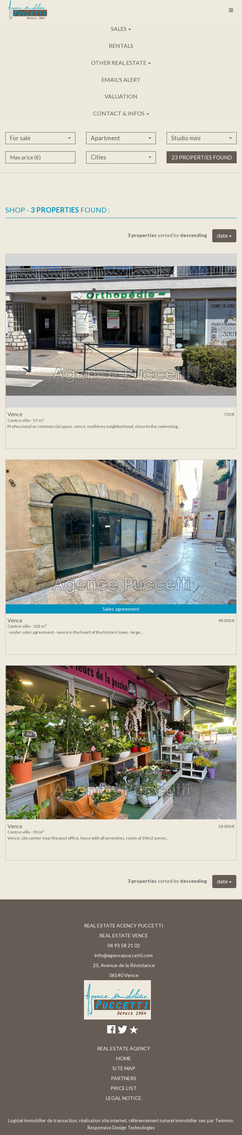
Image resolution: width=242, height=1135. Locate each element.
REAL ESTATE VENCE (123, 935)
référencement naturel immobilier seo (168, 1120)
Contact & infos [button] (121, 113)
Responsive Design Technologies (121, 1127)
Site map (123, 1068)
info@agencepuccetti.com (124, 955)
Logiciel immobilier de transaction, (43, 1120)
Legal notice (123, 1098)
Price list (124, 1088)
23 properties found (201, 175)
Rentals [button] (121, 45)
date (224, 235)
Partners (123, 1078)
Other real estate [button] (121, 62)
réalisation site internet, (104, 1120)
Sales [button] (121, 28)
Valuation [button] (121, 96)
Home (123, 1058)
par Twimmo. (220, 1120)
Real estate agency (123, 1048)
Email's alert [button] (121, 79)
